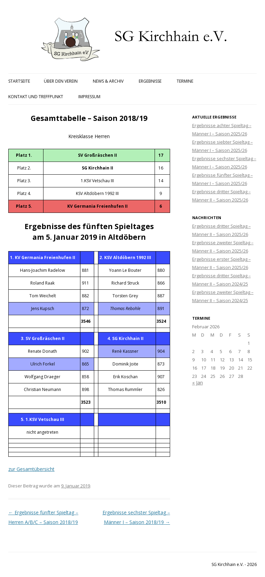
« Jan (197, 382)
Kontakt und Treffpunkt (35, 97)
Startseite (19, 81)
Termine (185, 81)
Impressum (89, 97)
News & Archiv (108, 81)
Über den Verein (61, 81)
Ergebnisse (150, 81)
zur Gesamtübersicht (31, 469)
